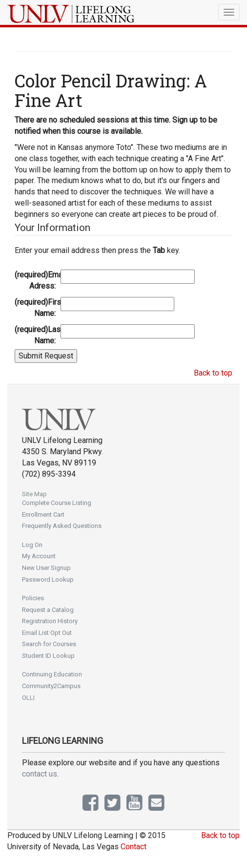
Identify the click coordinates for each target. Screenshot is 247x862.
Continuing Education (52, 674)
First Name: (36, 307)
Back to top (213, 373)
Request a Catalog (48, 609)
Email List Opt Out (47, 632)
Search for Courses (49, 644)
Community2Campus (51, 686)
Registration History (50, 621)
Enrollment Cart (43, 514)
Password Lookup (48, 579)
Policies (33, 598)
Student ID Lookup (48, 655)
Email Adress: (36, 280)
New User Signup (46, 567)
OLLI (28, 697)
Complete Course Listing (56, 502)
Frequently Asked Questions (62, 525)
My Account (39, 556)
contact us (39, 773)
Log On (32, 544)
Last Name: (36, 335)
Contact (133, 846)
